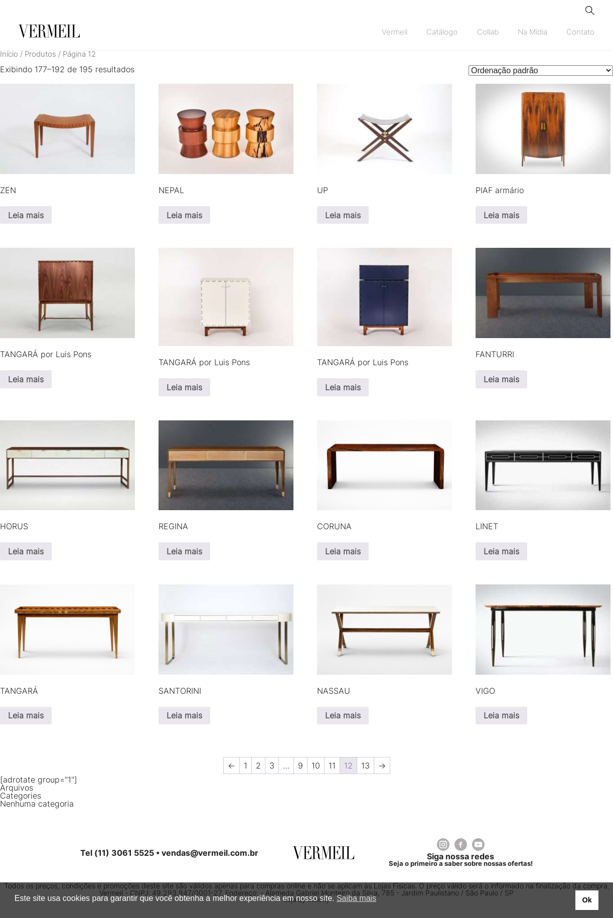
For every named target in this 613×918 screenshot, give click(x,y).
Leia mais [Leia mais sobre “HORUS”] (26, 551)
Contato (580, 32)
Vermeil (394, 32)
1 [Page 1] (245, 765)
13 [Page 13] (365, 765)
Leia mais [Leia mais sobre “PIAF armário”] (501, 215)
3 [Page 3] (271, 765)
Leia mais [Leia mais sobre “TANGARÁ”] (26, 715)
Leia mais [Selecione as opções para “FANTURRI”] (501, 379)
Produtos (40, 54)
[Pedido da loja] (541, 70)
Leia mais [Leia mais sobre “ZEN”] (26, 215)
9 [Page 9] (300, 765)
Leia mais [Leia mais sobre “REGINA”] (184, 551)
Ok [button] (586, 900)
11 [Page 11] (332, 765)
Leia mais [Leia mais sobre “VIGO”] (501, 715)
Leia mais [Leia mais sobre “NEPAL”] (184, 215)
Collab (488, 32)
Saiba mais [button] (356, 898)
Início (9, 54)
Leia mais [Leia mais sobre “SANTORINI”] (184, 715)
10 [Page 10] (316, 765)
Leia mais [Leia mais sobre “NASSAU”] (343, 715)
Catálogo (441, 32)
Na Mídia (532, 32)
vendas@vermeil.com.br (210, 853)
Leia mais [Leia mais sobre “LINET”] (501, 551)
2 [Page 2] (258, 765)
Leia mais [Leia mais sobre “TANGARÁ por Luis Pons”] (26, 379)
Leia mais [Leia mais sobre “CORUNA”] (343, 551)
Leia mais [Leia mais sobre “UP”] (343, 215)
